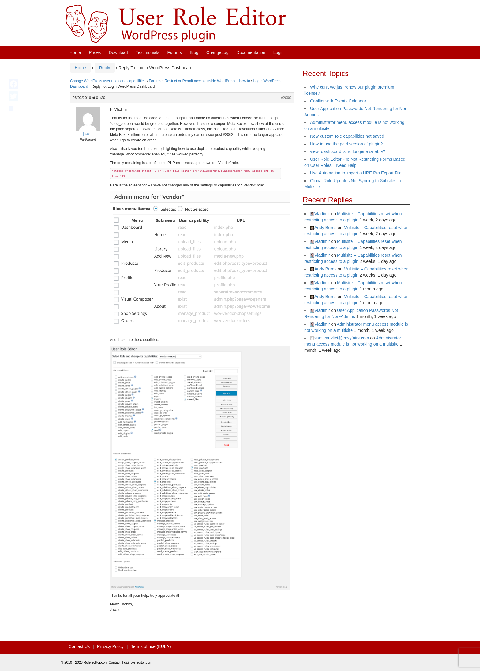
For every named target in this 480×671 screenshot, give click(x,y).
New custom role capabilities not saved (347, 136)
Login (278, 52)
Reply (104, 67)
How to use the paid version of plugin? (346, 143)
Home (75, 52)
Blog (194, 52)
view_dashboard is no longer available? (347, 151)
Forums (174, 52)
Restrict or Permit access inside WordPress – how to (207, 81)
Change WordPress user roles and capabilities (108, 81)
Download (118, 52)
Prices (95, 52)
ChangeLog (217, 52)
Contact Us (79, 646)
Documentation (250, 52)
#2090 (286, 98)
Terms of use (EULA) (151, 646)
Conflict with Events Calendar (338, 100)
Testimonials (147, 52)
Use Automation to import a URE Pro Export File (356, 173)
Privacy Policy (110, 646)
